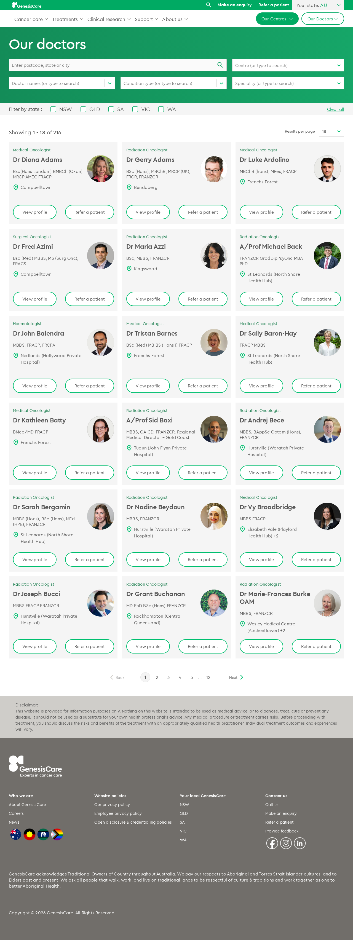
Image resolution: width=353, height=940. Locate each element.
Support (144, 19)
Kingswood (145, 268)
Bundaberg (145, 187)
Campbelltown (36, 187)
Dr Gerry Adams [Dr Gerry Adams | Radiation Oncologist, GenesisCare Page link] (150, 159)
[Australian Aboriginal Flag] (29, 834)
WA (183, 839)
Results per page (300, 131)
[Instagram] (286, 842)
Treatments (65, 19)
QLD (184, 813)
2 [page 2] (157, 677)
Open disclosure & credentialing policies (133, 822)
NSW (184, 804)
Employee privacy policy (118, 813)
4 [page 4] (180, 677)
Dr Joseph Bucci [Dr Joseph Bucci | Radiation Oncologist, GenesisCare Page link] (36, 594)
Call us (272, 804)
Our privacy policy (112, 804)
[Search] (208, 5)
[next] (236, 677)
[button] (46, 19)
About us (172, 19)
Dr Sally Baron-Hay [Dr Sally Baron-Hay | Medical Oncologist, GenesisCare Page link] (268, 333)
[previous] (116, 677)
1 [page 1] (145, 677)
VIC (183, 831)
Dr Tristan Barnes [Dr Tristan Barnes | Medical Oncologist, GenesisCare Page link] (152, 333)
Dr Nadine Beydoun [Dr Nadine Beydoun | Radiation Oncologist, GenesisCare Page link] (155, 507)
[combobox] (118, 65)
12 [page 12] (208, 677)
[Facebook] (272, 842)
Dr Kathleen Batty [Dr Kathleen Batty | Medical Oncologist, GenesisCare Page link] (39, 420)
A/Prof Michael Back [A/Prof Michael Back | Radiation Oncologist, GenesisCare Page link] (271, 246)
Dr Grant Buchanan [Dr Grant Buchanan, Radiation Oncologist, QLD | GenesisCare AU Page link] (155, 594)
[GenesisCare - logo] (26, 5)
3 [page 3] (168, 677)
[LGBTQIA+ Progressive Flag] (57, 834)
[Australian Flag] (16, 834)
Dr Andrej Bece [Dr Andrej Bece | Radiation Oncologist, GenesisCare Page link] (262, 420)
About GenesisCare (27, 804)
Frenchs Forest (262, 181)
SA (182, 822)
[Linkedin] (300, 842)
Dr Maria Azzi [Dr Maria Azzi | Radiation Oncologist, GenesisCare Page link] (146, 246)
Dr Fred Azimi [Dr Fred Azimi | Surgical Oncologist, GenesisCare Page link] (33, 246)
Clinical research (106, 19)
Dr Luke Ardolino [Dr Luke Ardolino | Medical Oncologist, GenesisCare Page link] (264, 159)
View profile (34, 212)
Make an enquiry (235, 4)
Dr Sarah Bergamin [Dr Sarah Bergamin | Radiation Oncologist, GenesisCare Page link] (41, 507)
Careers (16, 813)
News (14, 822)
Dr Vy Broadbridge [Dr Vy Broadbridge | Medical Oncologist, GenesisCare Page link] (268, 507)
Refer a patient (273, 4)
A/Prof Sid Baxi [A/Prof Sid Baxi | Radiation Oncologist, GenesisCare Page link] (149, 420)
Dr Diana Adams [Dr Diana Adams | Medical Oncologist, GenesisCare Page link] (37, 159)
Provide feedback (281, 831)
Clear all (335, 109)
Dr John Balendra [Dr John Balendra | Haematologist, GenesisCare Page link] (38, 333)
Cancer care (28, 19)
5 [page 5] (192, 677)
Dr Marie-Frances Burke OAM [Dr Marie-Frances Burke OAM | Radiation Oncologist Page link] (275, 598)
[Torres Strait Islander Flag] (43, 834)
